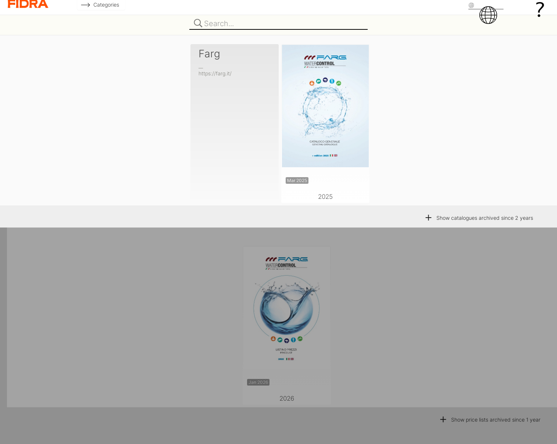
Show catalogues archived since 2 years (478, 218)
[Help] (540, 9)
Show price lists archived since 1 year (489, 419)
